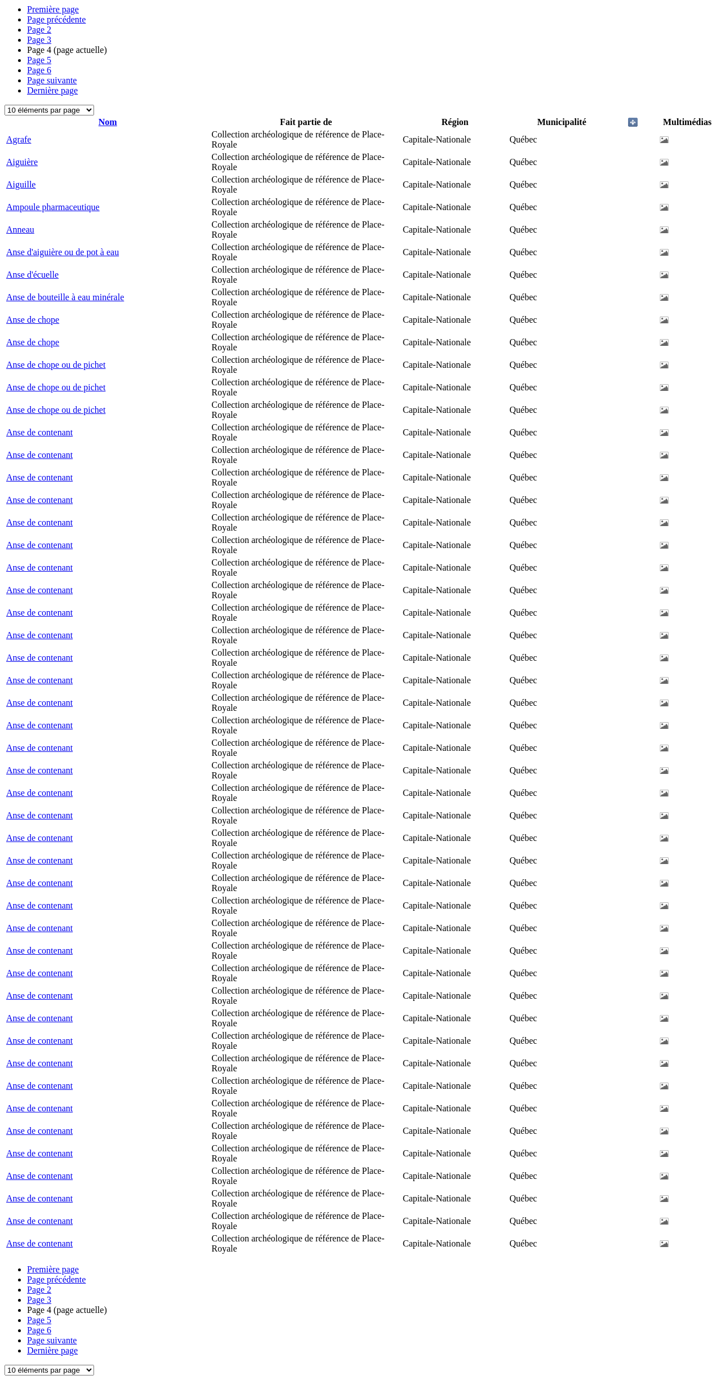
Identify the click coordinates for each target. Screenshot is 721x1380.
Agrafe (18, 139)
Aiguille (20, 184)
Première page (53, 9)
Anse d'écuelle (32, 274)
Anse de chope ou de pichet (55, 365)
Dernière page (52, 90)
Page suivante (52, 80)
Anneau (20, 229)
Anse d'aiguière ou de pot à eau (62, 252)
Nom (108, 122)
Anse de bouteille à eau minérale (65, 297)
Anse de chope (32, 319)
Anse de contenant (39, 432)
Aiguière (22, 162)
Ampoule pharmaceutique (53, 207)
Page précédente (56, 19)
